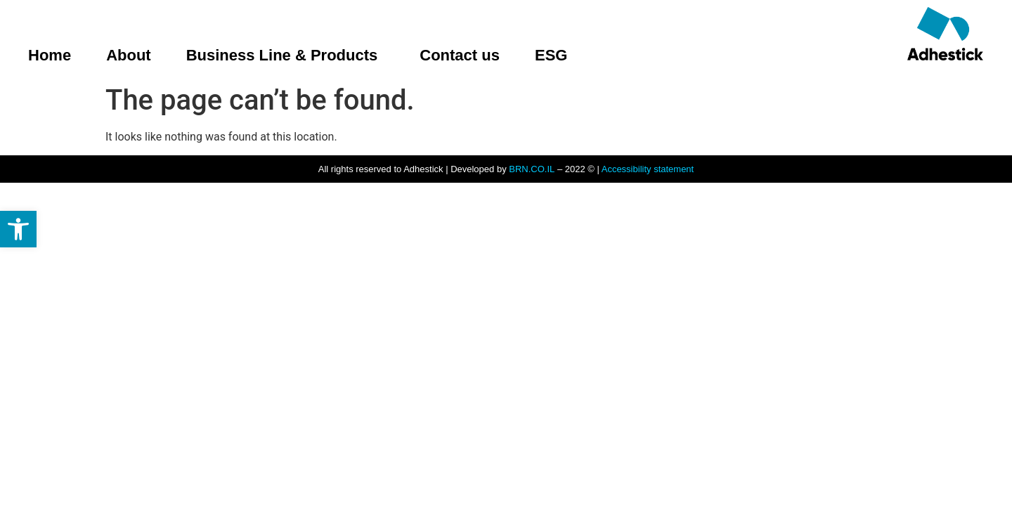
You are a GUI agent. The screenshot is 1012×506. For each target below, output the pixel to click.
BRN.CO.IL (531, 169)
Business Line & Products (285, 55)
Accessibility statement (648, 169)
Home (49, 55)
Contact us (460, 55)
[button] (18, 229)
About (128, 55)
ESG (551, 55)
